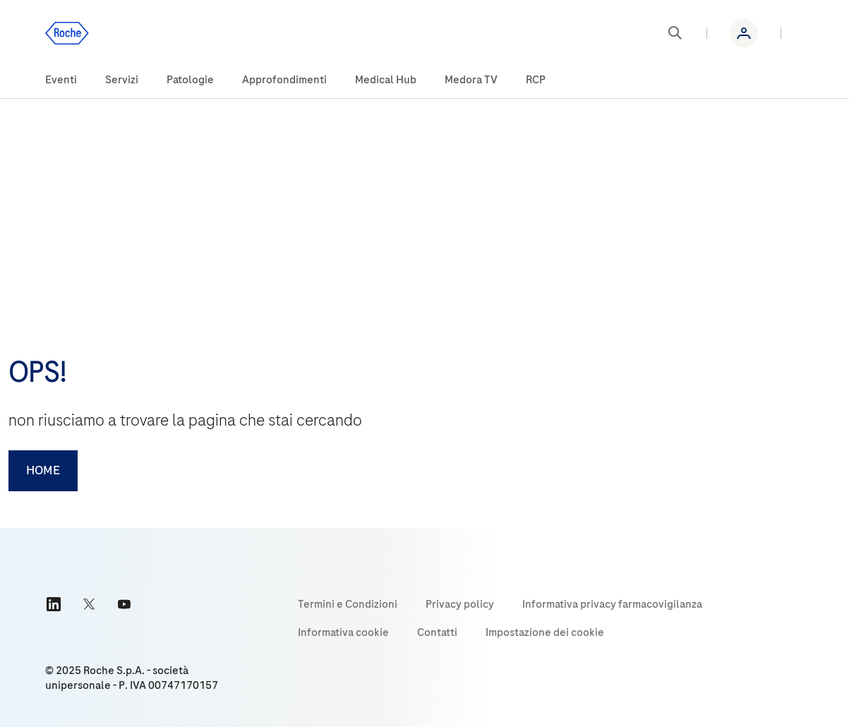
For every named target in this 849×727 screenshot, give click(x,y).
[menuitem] (61, 80)
